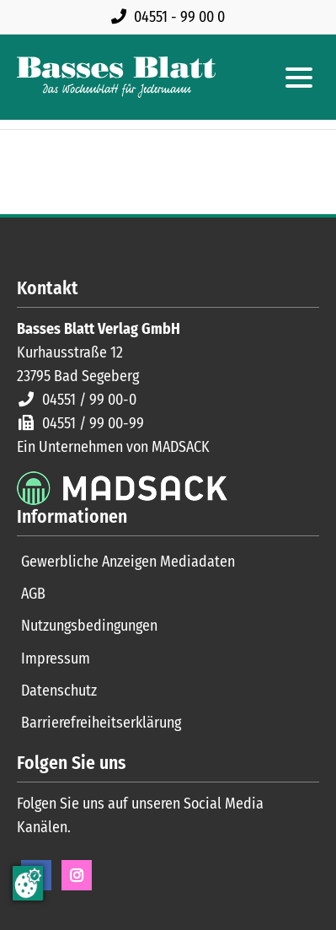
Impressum (55, 658)
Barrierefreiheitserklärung (101, 722)
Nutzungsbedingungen (89, 625)
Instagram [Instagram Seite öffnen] (76, 875)
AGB (33, 593)
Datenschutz (59, 690)
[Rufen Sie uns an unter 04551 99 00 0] (171, 17)
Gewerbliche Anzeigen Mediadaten (128, 561)
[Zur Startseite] (116, 77)
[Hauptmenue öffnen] (299, 77)
